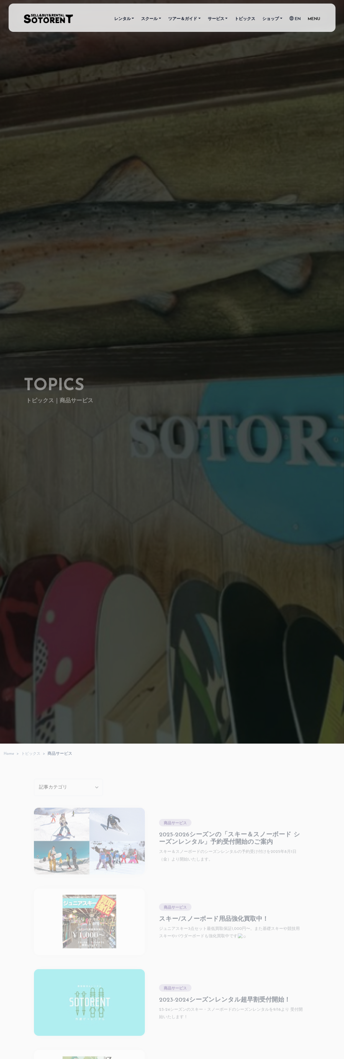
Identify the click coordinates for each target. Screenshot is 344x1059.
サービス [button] (216, 20)
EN (295, 20)
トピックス (245, 20)
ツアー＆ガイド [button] (182, 20)
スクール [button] (149, 20)
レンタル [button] (122, 20)
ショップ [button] (270, 20)
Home (9, 754)
